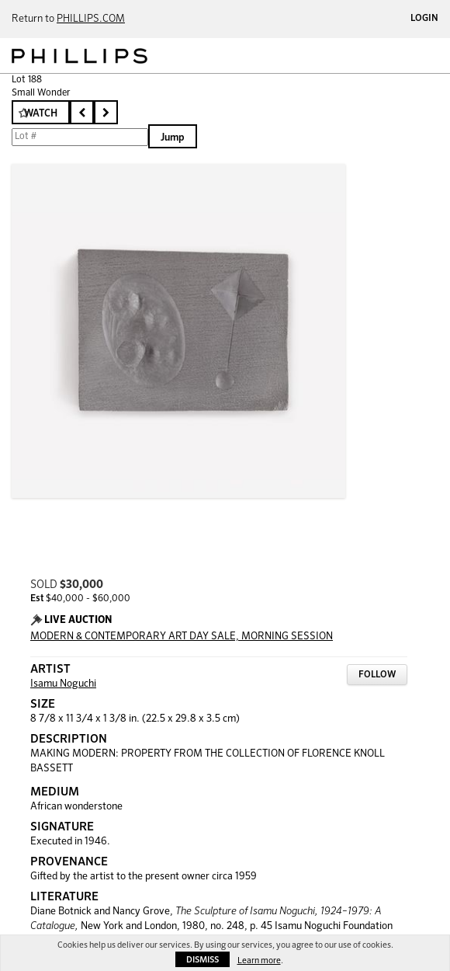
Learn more (259, 960)
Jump (173, 138)
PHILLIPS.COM (91, 19)
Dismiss (202, 959)
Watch (40, 114)
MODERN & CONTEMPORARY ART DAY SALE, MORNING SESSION (181, 637)
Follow (377, 675)
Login (424, 18)
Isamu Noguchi (63, 684)
